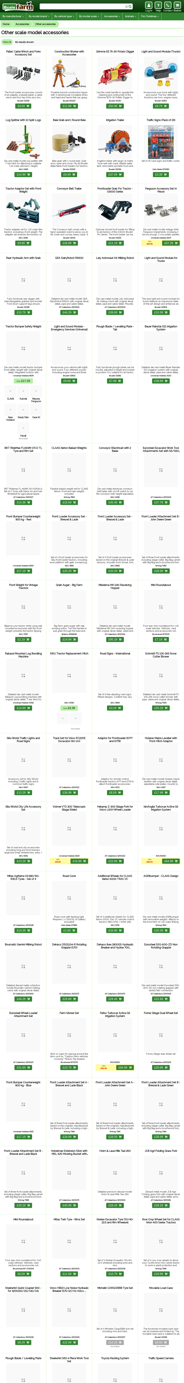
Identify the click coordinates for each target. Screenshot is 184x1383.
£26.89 (69, 235)
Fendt (23, 421)
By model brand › (39, 16)
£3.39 (161, 169)
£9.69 (23, 103)
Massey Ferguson (36, 386)
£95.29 (114, 618)
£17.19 (23, 552)
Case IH (36, 403)
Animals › (130, 16)
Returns (46, 1378)
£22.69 (114, 832)
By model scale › (89, 16)
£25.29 (160, 684)
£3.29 (115, 684)
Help (27, 1378)
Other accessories (45, 24)
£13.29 (23, 766)
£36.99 (69, 766)
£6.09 (23, 1229)
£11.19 (114, 235)
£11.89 (69, 103)
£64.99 (170, 832)
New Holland (10, 404)
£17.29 (23, 368)
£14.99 (23, 169)
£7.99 (115, 368)
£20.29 (69, 552)
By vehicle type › (64, 16)
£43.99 (114, 1363)
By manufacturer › (13, 16)
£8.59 (161, 1295)
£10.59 (160, 302)
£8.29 (23, 1295)
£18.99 (160, 1229)
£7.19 (161, 618)
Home (6, 24)
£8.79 (161, 103)
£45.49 (114, 486)
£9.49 (69, 169)
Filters (7, 42)
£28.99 (160, 552)
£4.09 (161, 1363)
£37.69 (114, 169)
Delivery (35, 1378)
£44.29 (69, 302)
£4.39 (69, 684)
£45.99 (69, 1163)
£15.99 (78, 832)
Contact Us (58, 1378)
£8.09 (115, 766)
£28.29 (114, 1163)
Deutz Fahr (23, 403)
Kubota (23, 384)
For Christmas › (150, 16)
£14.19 (114, 1295)
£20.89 (160, 1031)
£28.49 (114, 965)
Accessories (22, 24)
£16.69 (69, 486)
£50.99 (114, 103)
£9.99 (23, 235)
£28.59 (114, 1097)
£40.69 (69, 1363)
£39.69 (114, 302)
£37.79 (160, 486)
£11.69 (69, 1229)
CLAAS (10, 384)
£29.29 (23, 1163)
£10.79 (23, 302)
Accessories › (112, 16)
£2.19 (23, 618)
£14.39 (23, 486)
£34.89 (114, 899)
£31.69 (23, 1031)
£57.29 (170, 235)
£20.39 (160, 899)
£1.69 (69, 899)
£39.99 (160, 368)
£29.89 (69, 965)
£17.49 (160, 766)
